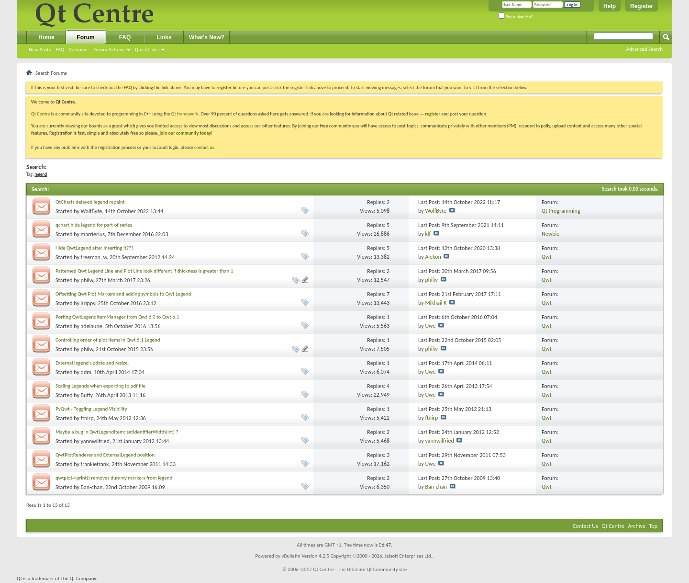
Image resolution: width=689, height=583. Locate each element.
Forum (85, 37)
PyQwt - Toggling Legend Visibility (91, 409)
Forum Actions (108, 49)
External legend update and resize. (92, 363)
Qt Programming (561, 210)
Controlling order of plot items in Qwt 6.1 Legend (108, 340)
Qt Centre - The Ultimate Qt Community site (360, 569)
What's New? (206, 37)
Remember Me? (515, 16)
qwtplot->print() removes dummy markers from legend (114, 478)
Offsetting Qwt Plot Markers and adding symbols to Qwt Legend (123, 294)
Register (641, 6)
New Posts (40, 49)
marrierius (93, 234)
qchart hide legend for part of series (94, 225)
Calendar (78, 49)
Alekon (433, 256)
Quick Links (147, 49)
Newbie (550, 233)
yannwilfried (95, 441)
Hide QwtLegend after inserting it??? (94, 248)
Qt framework (185, 114)
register (432, 114)
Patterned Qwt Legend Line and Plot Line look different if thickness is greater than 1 (144, 271)
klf (428, 233)
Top (653, 526)
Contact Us (585, 526)
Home (46, 37)
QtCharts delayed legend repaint (90, 202)
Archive (636, 526)
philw (87, 280)
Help (609, 6)
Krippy (88, 303)
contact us (204, 147)
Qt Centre (40, 114)
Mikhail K (435, 302)
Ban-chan (92, 487)
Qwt (547, 256)
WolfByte (91, 211)
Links (163, 37)
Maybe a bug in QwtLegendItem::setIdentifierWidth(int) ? (117, 432)
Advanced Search (644, 49)
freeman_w (94, 257)
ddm (86, 372)
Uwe (430, 325)
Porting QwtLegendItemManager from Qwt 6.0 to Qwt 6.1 (117, 317)
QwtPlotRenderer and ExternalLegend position (105, 455)
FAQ (60, 49)
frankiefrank (95, 464)
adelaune (91, 326)
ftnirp (87, 418)
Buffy (86, 395)
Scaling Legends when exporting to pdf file (100, 386)
